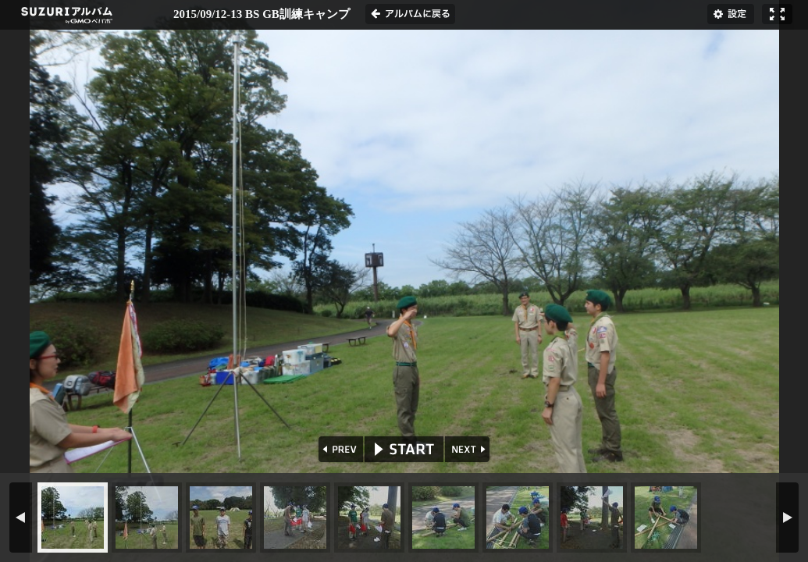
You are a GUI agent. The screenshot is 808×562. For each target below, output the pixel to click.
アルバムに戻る (410, 14)
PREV (339, 449)
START (404, 449)
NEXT (469, 449)
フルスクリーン (777, 14)
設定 (730, 14)
